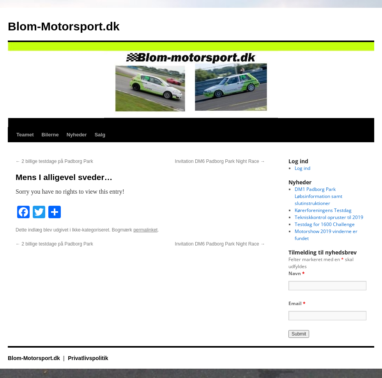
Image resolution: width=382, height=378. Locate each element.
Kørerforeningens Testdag (323, 210)
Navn (296, 273)
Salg (100, 135)
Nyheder (77, 135)
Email (297, 303)
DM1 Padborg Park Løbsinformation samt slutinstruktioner (318, 196)
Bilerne (50, 135)
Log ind (302, 168)
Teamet (25, 135)
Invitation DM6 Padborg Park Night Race (220, 161)
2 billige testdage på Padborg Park (54, 161)
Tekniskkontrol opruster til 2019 (329, 217)
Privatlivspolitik (88, 358)
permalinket (145, 230)
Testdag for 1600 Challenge (325, 224)
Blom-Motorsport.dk (64, 26)
